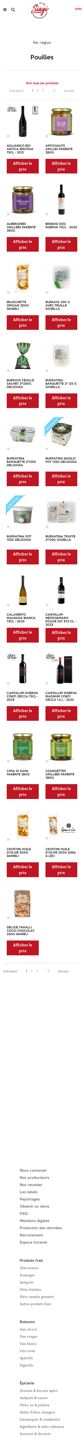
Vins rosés (27, 1351)
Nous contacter (33, 1170)
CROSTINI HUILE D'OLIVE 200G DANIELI (19, 852)
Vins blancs (28, 1343)
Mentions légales (35, 1221)
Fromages (27, 1275)
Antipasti (26, 1282)
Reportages (30, 1199)
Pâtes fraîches (30, 1289)
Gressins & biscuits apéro (39, 1390)
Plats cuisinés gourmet (37, 1296)
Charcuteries (29, 1268)
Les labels (29, 1192)
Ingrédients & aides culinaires (42, 1426)
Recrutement (31, 1235)
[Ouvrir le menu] (4, 9)
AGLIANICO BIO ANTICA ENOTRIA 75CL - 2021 (20, 149)
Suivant (69, 91)
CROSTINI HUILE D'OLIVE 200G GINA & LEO (60, 852)
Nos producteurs (34, 1178)
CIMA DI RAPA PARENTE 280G (18, 773)
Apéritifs (26, 1358)
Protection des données (41, 1228)
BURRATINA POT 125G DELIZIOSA (19, 538)
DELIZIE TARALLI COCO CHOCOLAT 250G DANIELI (20, 931)
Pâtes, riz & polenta (34, 1405)
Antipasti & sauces (34, 1397)
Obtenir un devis (34, 1206)
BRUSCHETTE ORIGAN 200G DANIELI (18, 305)
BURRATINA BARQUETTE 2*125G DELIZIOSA (21, 462)
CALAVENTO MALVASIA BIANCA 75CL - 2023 (21, 618)
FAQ (24, 1214)
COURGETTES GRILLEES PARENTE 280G (59, 774)
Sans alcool (28, 1329)
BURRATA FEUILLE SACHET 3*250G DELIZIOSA (20, 383)
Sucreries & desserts (35, 1433)
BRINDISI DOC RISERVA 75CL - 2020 (61, 226)
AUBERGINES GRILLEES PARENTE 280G (21, 227)
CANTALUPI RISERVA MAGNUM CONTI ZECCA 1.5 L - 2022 (61, 696)
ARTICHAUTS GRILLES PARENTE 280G (59, 149)
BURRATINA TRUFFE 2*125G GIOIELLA (60, 538)
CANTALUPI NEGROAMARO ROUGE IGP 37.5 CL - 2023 (60, 619)
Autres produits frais (35, 1304)
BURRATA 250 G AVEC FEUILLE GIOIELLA (57, 305)
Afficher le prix (22, 166)
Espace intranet (33, 1242)
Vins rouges (28, 1336)
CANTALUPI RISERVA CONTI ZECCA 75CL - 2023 (22, 696)
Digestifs (26, 1365)
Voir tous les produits (42, 83)
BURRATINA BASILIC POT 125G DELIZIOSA (61, 460)
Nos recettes (31, 1185)
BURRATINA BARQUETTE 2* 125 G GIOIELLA (61, 383)
